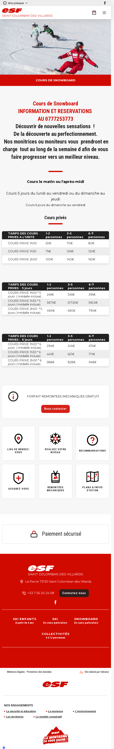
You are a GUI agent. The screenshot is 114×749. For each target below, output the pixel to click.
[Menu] (104, 12)
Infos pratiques (15, 3)
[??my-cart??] (94, 12)
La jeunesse (55, 711)
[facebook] (105, 3)
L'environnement (85, 711)
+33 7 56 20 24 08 (41, 593)
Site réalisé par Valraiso (94, 672)
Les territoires (15, 716)
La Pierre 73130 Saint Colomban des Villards (58, 581)
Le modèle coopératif (49, 716)
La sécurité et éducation (21, 711)
